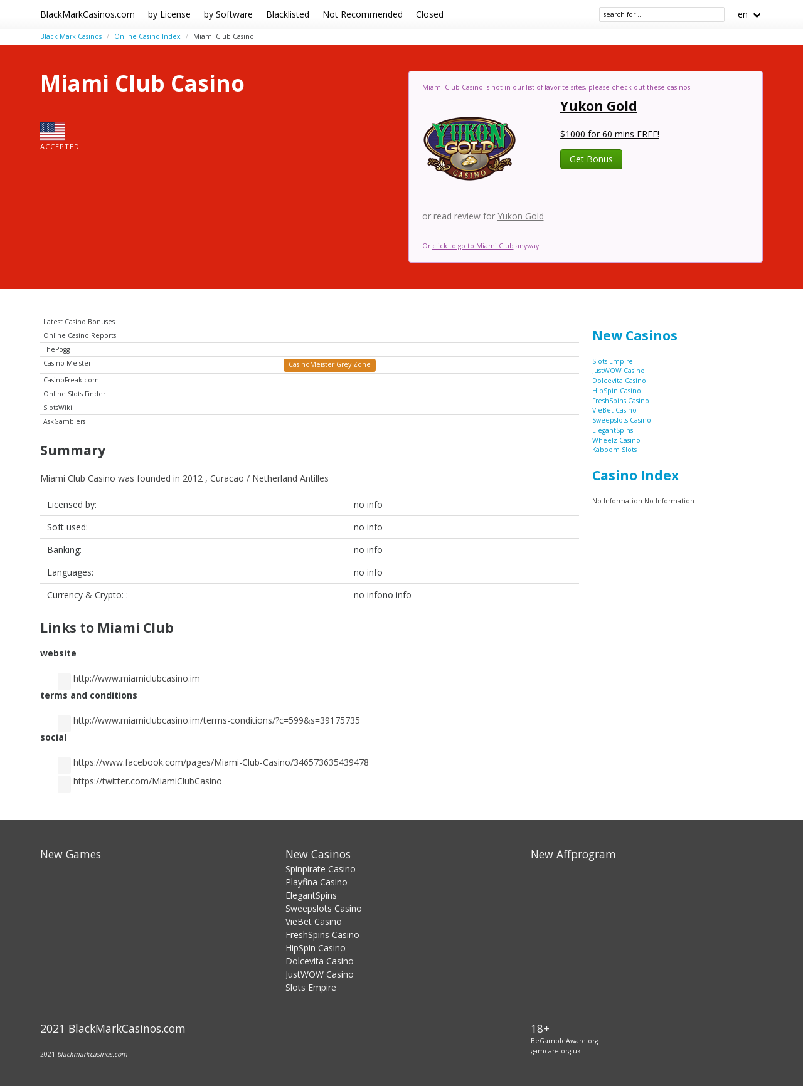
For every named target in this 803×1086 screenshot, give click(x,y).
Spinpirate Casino (320, 869)
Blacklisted (287, 14)
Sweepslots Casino (621, 420)
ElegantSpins (612, 430)
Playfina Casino (316, 882)
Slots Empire (612, 361)
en (743, 14)
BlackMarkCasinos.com (87, 14)
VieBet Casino (614, 410)
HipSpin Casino (616, 390)
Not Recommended (362, 14)
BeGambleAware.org (564, 1040)
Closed (430, 14)
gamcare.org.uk (556, 1050)
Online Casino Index (147, 36)
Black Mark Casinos (71, 36)
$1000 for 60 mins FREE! (609, 134)
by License (169, 14)
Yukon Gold (598, 106)
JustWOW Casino (618, 370)
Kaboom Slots (614, 449)
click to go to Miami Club (473, 245)
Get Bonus (591, 159)
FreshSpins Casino (620, 400)
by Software (228, 14)
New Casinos (635, 335)
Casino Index (635, 475)
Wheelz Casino (616, 440)
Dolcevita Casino (619, 380)
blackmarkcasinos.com (92, 1054)
